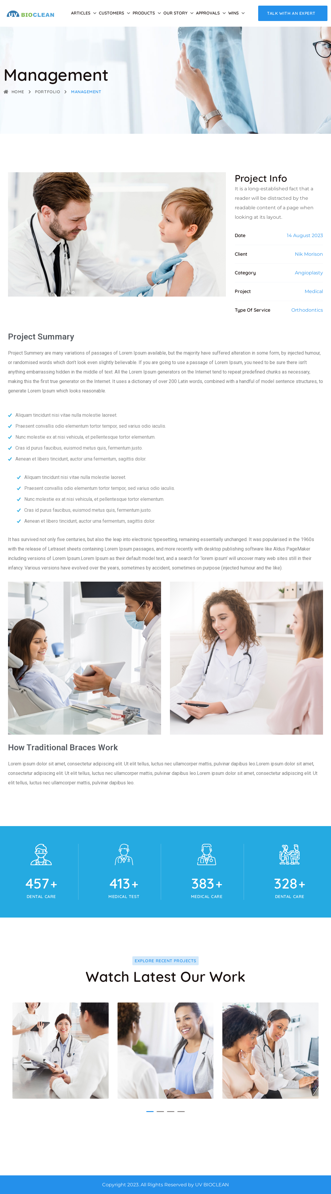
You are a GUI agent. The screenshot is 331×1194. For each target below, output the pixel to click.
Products (144, 13)
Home (14, 91)
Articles (80, 13)
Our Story (175, 13)
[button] (150, 1111)
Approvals (208, 13)
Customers (111, 13)
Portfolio (47, 91)
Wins (233, 13)
